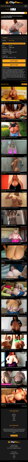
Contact (14, 456)
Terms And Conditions (14, 446)
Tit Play (14, 57)
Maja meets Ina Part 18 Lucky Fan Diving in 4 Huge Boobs (13, 119)
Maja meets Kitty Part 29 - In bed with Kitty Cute (11, 101)
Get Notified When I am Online (19, 43)
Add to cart (14, 65)
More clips (24, 84)
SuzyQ (25, 156)
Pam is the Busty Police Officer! (8, 332)
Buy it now (14, 61)
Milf (14, 417)
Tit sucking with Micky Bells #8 (7, 296)
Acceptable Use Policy (14, 453)
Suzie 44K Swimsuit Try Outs (7, 154)
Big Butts (14, 415)
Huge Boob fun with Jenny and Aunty (9, 386)
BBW (7, 57)
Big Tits (3, 57)
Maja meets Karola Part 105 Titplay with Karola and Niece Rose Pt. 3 (13, 404)
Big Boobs (14, 414)
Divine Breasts (24, 226)
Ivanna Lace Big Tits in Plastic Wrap (8, 225)
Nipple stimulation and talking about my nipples (11, 243)
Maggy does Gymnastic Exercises (8, 190)
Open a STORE (14, 435)
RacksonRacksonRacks (22, 315)
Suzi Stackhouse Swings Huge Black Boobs (10, 314)
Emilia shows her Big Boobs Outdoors (9, 137)
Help (14, 454)
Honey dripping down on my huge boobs (9, 207)
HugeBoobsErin (23, 209)
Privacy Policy (14, 451)
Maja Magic (11, 40)
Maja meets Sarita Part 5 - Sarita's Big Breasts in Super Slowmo (12, 261)
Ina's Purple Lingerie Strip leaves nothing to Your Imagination (11, 368)
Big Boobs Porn (23, 173)
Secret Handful (23, 387)
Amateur (14, 420)
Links (14, 457)
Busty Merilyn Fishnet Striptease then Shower (11, 172)
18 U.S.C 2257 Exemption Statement (14, 448)
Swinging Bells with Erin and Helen (8, 349)
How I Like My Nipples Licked (7, 279)
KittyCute (25, 244)
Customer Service (14, 445)
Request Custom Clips (7, 43)
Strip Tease (11, 57)
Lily (26, 280)
